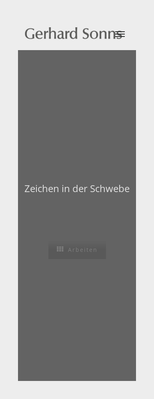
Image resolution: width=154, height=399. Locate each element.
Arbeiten (77, 249)
